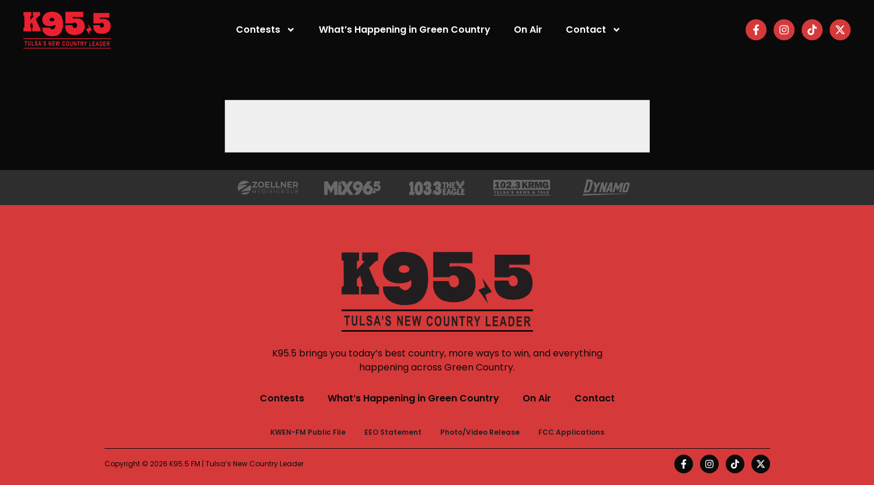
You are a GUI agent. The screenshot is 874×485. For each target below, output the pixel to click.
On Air (528, 29)
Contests (265, 29)
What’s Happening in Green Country (404, 29)
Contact (593, 29)
